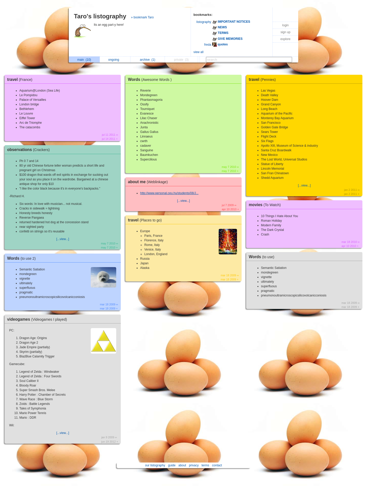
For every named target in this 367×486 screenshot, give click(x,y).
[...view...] (62, 239)
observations (29, 149)
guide (171, 465)
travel (21, 79)
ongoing (115, 59)
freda (207, 44)
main (84, 59)
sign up (286, 32)
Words (22, 258)
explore (285, 39)
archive (147, 59)
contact (217, 465)
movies (266, 205)
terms (205, 465)
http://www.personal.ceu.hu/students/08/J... (169, 193)
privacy (194, 465)
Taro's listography (100, 16)
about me (149, 182)
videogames (38, 319)
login (285, 25)
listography (203, 22)
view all (198, 52)
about (182, 465)
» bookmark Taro (142, 17)
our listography (155, 465)
